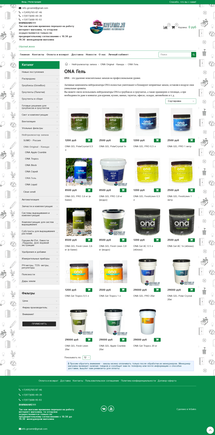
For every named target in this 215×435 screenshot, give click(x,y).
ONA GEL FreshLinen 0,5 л (146, 198)
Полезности (28, 274)
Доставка (77, 54)
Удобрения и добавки (34, 252)
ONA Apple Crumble (35, 152)
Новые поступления (33, 72)
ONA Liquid (31, 184)
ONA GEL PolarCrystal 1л (112, 146)
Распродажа (28, 79)
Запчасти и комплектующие (37, 206)
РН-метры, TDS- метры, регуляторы (35, 267)
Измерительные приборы (36, 258)
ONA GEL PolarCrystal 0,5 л (79, 148)
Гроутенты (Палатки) (33, 92)
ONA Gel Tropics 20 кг (145, 346)
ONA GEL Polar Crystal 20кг (179, 297)
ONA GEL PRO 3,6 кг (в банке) (78, 198)
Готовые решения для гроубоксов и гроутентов (35, 107)
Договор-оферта (167, 381)
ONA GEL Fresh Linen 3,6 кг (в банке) (78, 247)
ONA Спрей (31, 171)
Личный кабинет (118, 54)
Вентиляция (28, 121)
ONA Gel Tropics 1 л (110, 296)
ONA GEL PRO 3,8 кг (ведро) (110, 198)
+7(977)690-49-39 (32, 16)
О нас (102, 54)
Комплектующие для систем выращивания (38, 223)
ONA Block (31, 165)
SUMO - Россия (32, 140)
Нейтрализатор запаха (84, 64)
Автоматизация (30, 199)
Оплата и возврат (58, 54)
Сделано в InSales (186, 409)
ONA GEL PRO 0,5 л (144, 146)
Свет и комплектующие (35, 115)
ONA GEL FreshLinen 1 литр (179, 198)
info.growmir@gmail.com (35, 8)
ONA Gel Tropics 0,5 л (77, 296)
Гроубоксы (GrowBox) (33, 85)
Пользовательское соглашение (102, 381)
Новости (91, 54)
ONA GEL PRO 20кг (144, 296)
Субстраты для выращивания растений (38, 232)
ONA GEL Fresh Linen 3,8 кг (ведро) (112, 247)
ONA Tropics (32, 159)
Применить (39, 324)
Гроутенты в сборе (32, 99)
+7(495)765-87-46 (32, 12)
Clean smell (29, 192)
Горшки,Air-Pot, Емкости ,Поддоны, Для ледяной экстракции (35, 243)
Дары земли (28, 281)
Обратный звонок (27, 47)
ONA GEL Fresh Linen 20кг (76, 347)
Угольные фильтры (32, 128)
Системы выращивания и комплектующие (36, 214)
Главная (25, 54)
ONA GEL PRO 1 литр (179, 146)
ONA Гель (30, 178)
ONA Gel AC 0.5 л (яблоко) (143, 247)
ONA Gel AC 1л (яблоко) (180, 246)
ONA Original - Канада (112, 64)
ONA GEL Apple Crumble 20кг (112, 347)
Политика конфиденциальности (138, 381)
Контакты (38, 54)
